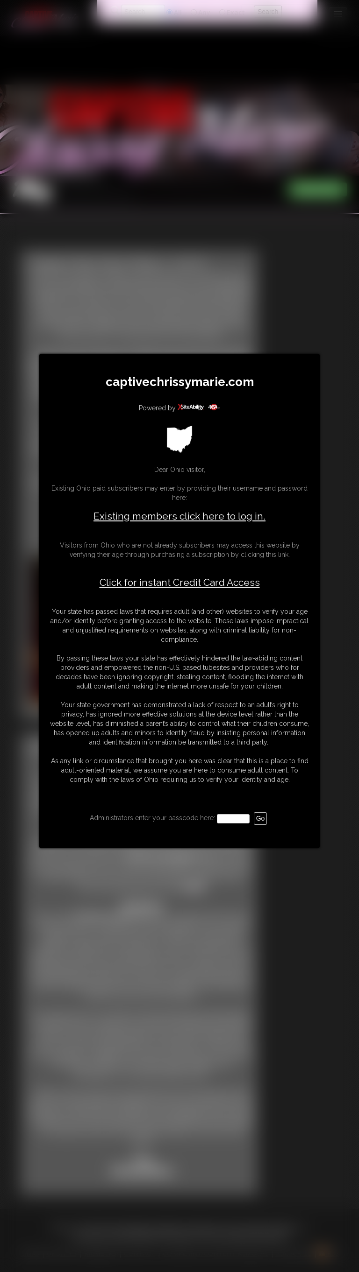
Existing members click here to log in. (179, 516)
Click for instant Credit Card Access (180, 582)
